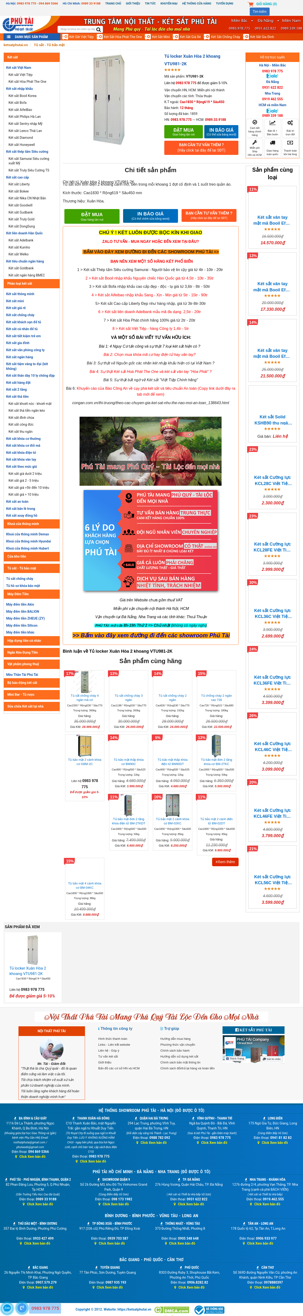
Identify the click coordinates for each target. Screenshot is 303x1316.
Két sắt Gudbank (21, 212)
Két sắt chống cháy (225, 37)
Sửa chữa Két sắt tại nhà (25, 706)
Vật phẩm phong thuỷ (23, 664)
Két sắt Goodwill (20, 205)
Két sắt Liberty (19, 184)
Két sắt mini (161, 37)
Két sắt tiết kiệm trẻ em (23, 336)
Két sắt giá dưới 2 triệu (25, 474)
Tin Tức (150, 3)
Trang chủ (113, 3)
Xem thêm (225, 862)
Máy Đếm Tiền (18, 594)
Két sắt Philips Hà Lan (25, 116)
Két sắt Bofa (18, 103)
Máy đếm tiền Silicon (21, 625)
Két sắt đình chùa (21, 418)
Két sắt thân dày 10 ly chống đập (30, 375)
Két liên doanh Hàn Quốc (24, 233)
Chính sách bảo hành (174, 1050)
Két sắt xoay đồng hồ (21, 515)
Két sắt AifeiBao (20, 110)
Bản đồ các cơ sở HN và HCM (119, 1068)
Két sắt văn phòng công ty (25, 350)
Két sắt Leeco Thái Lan (25, 131)
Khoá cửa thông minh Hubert (27, 548)
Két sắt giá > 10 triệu (24, 494)
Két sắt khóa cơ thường (23, 439)
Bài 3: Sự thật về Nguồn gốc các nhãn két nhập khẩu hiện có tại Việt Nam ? (150, 363)
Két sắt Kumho (19, 247)
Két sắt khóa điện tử (21, 453)
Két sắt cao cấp (17, 177)
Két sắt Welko (19, 254)
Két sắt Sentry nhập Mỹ (25, 124)
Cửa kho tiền (16, 556)
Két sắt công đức (21, 424)
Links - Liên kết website (114, 1044)
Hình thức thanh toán (112, 1039)
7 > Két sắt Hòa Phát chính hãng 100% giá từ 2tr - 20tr (150, 320)
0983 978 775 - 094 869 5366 (37, 3)
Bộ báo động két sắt (22, 683)
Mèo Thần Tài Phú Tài (22, 675)
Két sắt (12, 57)
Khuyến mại (169, 3)
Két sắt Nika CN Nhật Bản (27, 198)
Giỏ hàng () (266, 4)
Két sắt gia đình (262, 37)
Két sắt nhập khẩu (19, 89)
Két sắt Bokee (19, 191)
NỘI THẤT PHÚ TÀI (52, 1031)
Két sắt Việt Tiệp (81, 37)
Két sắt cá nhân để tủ (22, 329)
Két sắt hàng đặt (18, 383)
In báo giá (221, 131)
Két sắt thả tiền (17, 396)
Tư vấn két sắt (108, 1056)
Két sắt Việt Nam (18, 68)
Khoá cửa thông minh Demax (27, 534)
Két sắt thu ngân (20, 431)
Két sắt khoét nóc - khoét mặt (30, 404)
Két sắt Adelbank (21, 240)
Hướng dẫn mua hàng (175, 1039)
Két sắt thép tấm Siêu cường (27, 151)
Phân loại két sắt (19, 283)
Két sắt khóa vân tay (21, 459)
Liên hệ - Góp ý (108, 1050)
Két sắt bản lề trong (20, 509)
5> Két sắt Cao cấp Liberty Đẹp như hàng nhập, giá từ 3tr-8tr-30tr (150, 304)
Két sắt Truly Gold (21, 219)
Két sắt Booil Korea (22, 96)
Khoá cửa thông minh (23, 524)
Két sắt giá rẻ (190, 37)
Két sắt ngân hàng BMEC (27, 275)
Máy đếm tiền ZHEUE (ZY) (25, 618)
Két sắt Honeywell (22, 145)
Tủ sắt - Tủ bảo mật (21, 568)
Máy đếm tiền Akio (20, 604)
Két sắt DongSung (22, 226)
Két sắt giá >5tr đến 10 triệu (29, 488)
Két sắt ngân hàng (19, 357)
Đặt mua (183, 131)
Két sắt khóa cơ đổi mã (23, 445)
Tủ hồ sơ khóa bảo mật (23, 586)
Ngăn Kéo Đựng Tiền (22, 652)
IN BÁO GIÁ (150, 216)
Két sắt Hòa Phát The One (123, 37)
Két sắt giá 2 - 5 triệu (24, 480)
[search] (98, 30)
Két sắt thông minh (20, 294)
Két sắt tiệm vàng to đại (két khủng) (27, 366)
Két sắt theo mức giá (21, 466)
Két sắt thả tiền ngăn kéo (27, 410)
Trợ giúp (171, 1029)
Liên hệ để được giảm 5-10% (195, 83)
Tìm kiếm (260, 11)
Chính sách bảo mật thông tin (180, 1062)
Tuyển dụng (224, 3)
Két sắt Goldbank (21, 268)
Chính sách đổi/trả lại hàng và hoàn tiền (187, 1068)
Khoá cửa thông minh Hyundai (28, 541)
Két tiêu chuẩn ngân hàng (25, 261)
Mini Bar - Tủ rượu (20, 694)
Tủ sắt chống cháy (19, 579)
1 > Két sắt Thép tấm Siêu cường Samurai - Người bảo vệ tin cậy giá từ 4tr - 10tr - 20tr (150, 270)
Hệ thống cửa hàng (196, 3)
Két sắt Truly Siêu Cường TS (29, 170)
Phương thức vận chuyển (177, 1044)
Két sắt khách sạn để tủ (23, 322)
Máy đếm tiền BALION (22, 611)
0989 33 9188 (91, 3)
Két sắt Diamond (21, 138)
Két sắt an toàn (17, 501)
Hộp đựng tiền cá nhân (24, 641)
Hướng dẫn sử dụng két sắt (179, 1056)
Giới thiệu (133, 3)
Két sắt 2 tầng (16, 389)
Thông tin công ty (116, 1029)
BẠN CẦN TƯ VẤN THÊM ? (201, 148)
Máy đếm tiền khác (20, 632)
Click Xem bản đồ (30, 1157)
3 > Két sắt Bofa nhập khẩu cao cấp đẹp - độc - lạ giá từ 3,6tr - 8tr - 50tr (149, 286)
